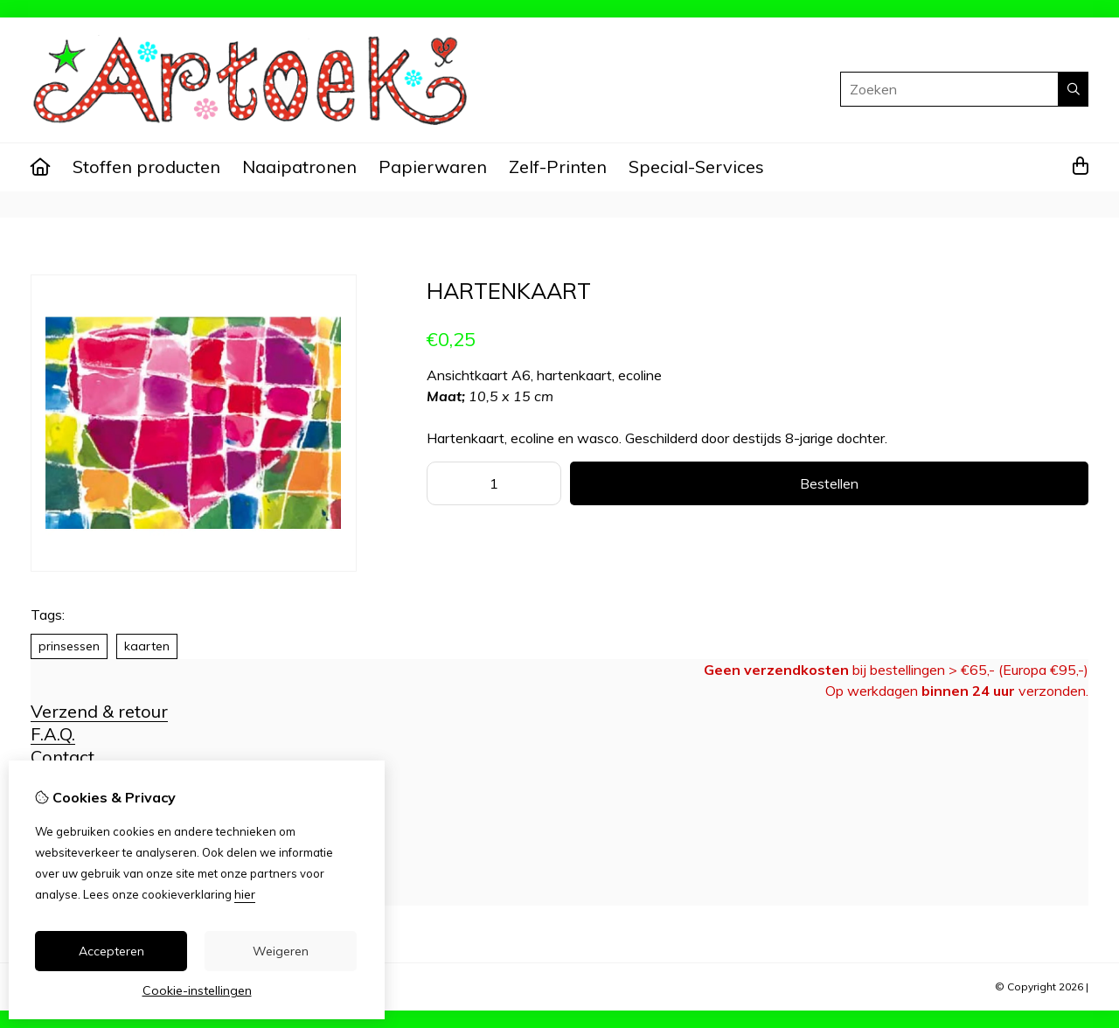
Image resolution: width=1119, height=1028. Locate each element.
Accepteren (111, 951)
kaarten (147, 646)
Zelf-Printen (558, 166)
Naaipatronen (299, 166)
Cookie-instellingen (197, 990)
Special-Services (696, 166)
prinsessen (69, 646)
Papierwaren (433, 166)
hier (244, 894)
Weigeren (281, 951)
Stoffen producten (146, 166)
